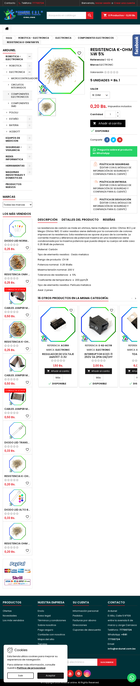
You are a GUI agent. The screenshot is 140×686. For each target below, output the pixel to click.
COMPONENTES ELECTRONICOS (20, 95)
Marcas (9, 197)
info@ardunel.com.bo (122, 648)
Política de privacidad (31, 668)
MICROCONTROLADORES (21, 78)
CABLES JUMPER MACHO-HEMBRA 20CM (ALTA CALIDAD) (17, 375)
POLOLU (13, 112)
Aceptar (50, 675)
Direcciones (80, 625)
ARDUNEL (9, 50)
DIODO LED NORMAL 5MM (17, 240)
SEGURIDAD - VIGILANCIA (14, 148)
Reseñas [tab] (109, 220)
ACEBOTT (14, 131)
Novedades (10, 615)
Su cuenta (81, 602)
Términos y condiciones (52, 620)
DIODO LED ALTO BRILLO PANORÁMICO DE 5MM (17, 509)
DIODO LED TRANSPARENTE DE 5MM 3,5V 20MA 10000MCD (17, 442)
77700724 (38, 3)
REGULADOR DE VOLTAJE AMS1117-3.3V (58, 355)
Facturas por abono (84, 620)
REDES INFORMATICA (14, 158)
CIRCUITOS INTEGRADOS (18, 86)
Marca (94, 64)
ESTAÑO (14, 119)
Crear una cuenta (124, 3)
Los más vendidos (17, 214)
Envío (41, 611)
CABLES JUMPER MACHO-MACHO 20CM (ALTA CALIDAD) (17, 308)
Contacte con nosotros (51, 634)
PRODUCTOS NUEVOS (14, 185)
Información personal (85, 611)
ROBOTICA (15, 65)
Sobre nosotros (47, 625)
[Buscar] (70, 15)
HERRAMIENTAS (15, 165)
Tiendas (42, 644)
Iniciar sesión (103, 3)
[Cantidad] (110, 114)
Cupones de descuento (87, 630)
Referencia (97, 59)
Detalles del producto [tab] (80, 220)
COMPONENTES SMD (20, 105)
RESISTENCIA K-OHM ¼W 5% (17, 476)
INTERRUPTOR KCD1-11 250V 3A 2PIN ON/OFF (98, 355)
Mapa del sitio (46, 639)
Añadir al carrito (107, 123)
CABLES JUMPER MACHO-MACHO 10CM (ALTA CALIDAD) (17, 408)
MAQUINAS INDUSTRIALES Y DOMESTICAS (15, 175)
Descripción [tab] (47, 220)
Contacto (9, 3)
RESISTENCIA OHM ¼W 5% (17, 543)
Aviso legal (44, 615)
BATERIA (14, 125)
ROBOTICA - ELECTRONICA (14, 58)
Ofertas (7, 611)
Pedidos (78, 615)
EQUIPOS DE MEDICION (13, 139)
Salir (20, 675)
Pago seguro (45, 630)
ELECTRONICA (17, 72)
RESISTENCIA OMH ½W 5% (17, 274)
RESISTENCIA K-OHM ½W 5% (17, 341)
